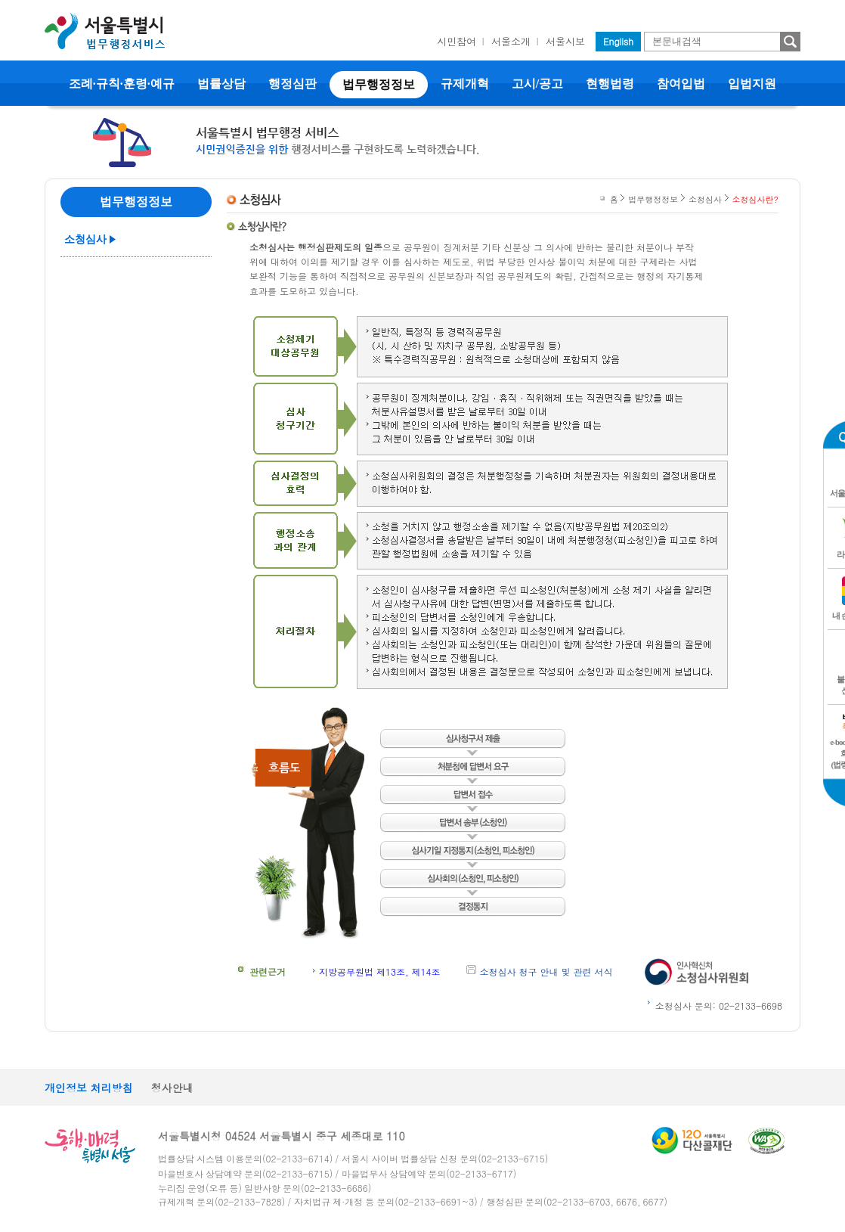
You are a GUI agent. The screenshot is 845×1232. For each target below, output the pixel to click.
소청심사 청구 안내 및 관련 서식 (546, 971)
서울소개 (511, 41)
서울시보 (565, 41)
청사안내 (172, 1087)
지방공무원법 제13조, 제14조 (380, 971)
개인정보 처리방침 (89, 1087)
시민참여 (456, 41)
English (618, 41)
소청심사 (85, 239)
